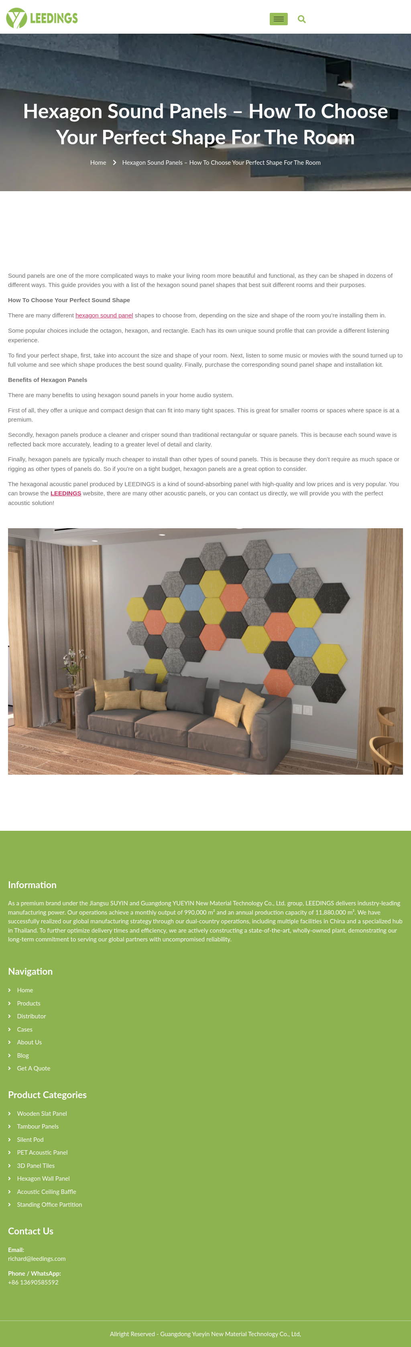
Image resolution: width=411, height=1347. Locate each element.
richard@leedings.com (37, 1258)
